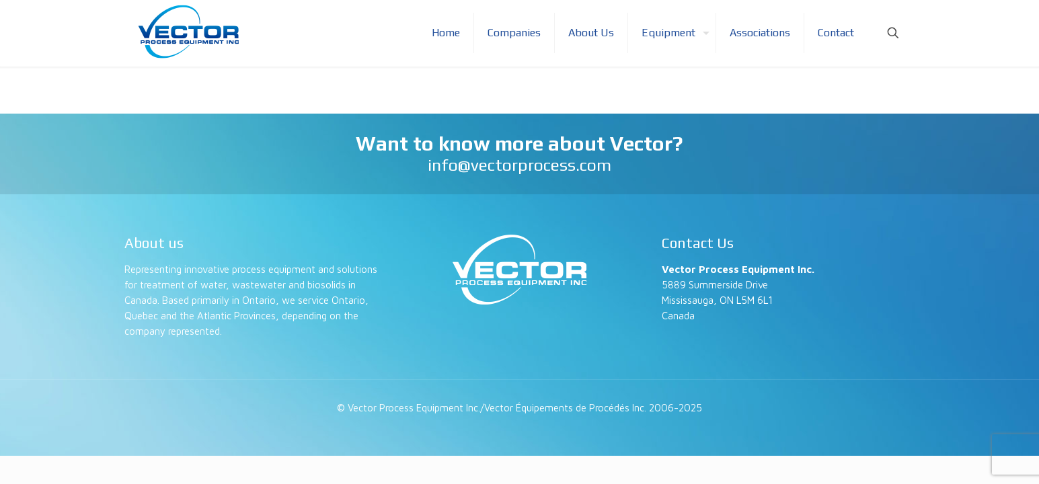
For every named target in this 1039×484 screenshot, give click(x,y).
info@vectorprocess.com (519, 165)
